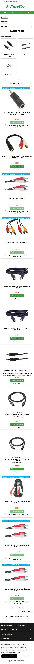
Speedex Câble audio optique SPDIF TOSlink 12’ (17, 415)
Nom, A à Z (11, 80)
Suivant (21, 608)
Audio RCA (8, 75)
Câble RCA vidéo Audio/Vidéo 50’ (17, 242)
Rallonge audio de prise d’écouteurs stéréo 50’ (17, 329)
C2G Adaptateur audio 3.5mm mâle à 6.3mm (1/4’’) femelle (17, 113)
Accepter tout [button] (9, 656)
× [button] (32, 643)
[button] (17, 661)
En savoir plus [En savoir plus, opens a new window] (16, 652)
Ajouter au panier (17, 122)
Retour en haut (26, 612)
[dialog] (17, 652)
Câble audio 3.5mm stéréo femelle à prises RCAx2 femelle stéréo (17, 157)
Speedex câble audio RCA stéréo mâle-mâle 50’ (17, 502)
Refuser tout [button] (25, 656)
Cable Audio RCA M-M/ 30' (17, 199)
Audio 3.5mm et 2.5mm (8, 55)
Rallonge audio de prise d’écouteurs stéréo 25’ (17, 287)
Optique (25, 55)
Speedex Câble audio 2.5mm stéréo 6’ (17, 370)
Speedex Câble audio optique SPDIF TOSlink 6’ (17, 460)
